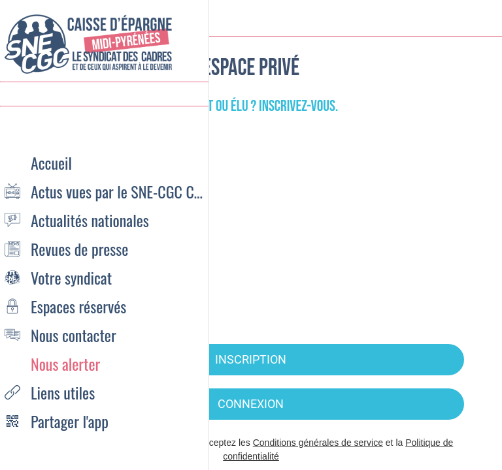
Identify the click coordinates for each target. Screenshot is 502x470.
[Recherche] (449, 18)
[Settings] (483, 18)
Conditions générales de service (318, 442)
